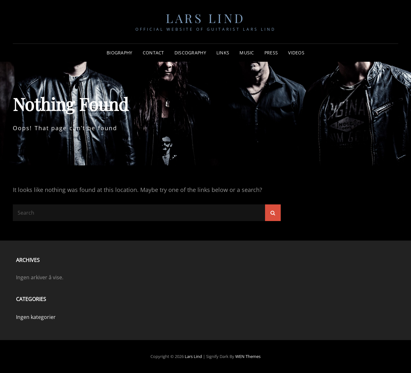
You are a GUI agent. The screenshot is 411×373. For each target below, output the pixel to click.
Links (222, 53)
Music (246, 53)
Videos (296, 53)
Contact (153, 53)
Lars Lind (205, 18)
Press (271, 53)
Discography (190, 53)
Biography (120, 53)
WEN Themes (248, 356)
